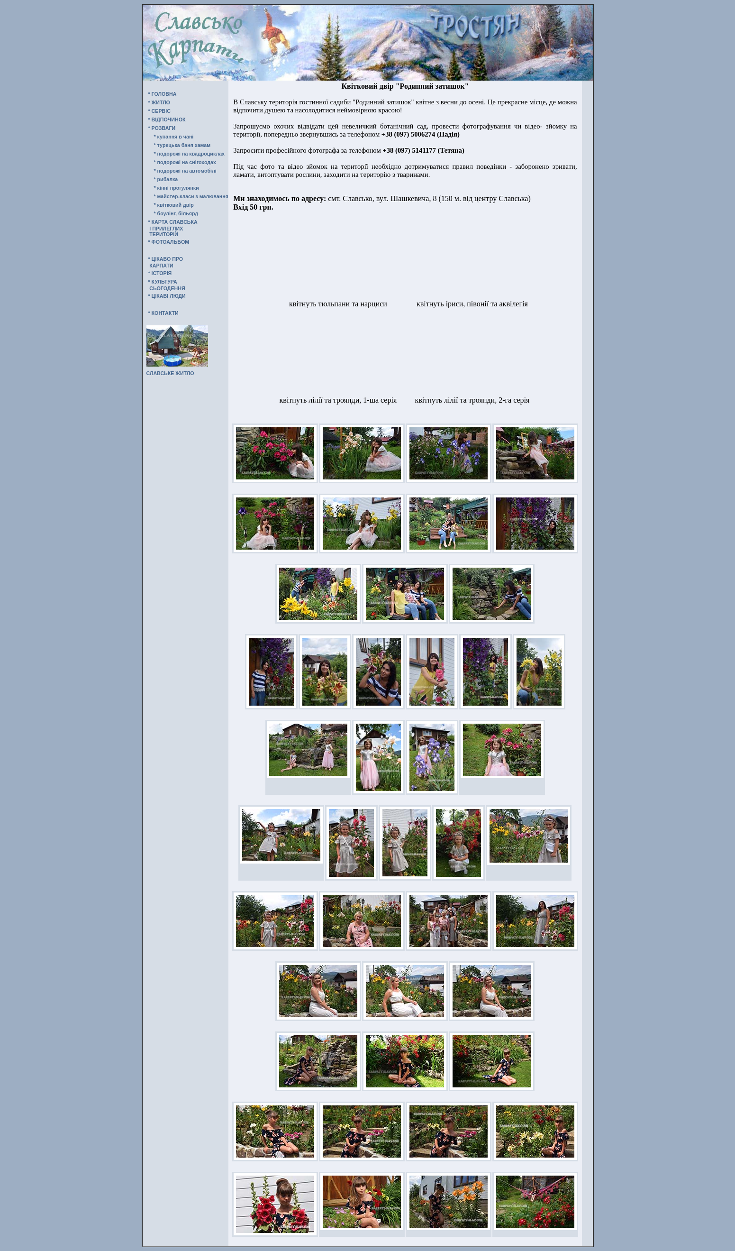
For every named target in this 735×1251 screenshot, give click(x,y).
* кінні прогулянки (176, 188)
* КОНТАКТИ (163, 313)
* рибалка (166, 179)
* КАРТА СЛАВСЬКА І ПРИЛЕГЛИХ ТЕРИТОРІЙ (170, 228)
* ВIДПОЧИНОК (167, 119)
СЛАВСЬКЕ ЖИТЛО (170, 373)
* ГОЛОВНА (162, 94)
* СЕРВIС (159, 111)
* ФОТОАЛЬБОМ (169, 242)
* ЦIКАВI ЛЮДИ (167, 296)
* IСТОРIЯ (160, 273)
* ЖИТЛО (159, 102)
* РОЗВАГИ (162, 128)
